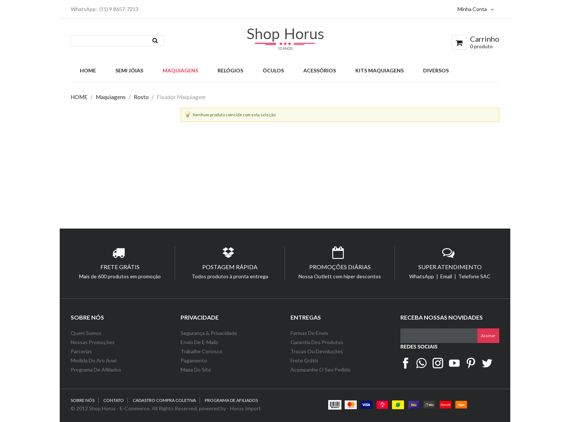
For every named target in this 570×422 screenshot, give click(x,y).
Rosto (141, 97)
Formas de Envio (309, 333)
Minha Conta (476, 9)
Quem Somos (86, 333)
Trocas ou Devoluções (316, 351)
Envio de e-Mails (199, 342)
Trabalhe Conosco (201, 351)
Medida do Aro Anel (93, 360)
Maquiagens (111, 97)
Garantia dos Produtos (316, 342)
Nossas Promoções (93, 342)
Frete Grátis (304, 360)
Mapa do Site (196, 369)
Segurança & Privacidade (209, 333)
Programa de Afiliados (96, 369)
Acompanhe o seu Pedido (320, 369)
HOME (79, 97)
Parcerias (81, 351)
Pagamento (194, 360)
